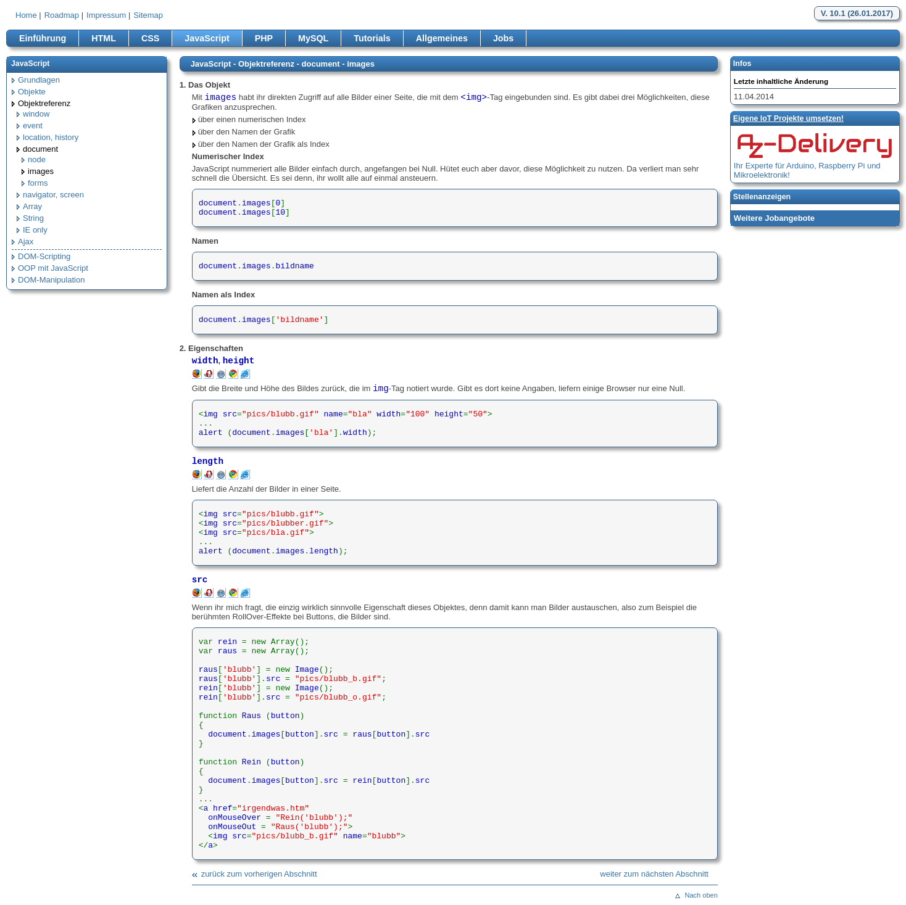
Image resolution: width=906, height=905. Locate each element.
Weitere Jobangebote (774, 218)
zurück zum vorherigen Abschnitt (259, 873)
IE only (35, 229)
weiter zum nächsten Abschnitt (654, 873)
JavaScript (207, 38)
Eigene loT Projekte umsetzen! (788, 118)
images (41, 171)
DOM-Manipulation (51, 279)
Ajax (25, 241)
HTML (103, 38)
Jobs (503, 38)
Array (32, 206)
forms (38, 183)
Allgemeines (442, 38)
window (36, 113)
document (40, 149)
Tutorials (372, 38)
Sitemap (148, 15)
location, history (50, 137)
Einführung (42, 38)
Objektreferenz (44, 103)
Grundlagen (39, 80)
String (33, 218)
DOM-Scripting (44, 256)
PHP (264, 38)
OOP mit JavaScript (53, 268)
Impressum (106, 15)
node (37, 159)
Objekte (32, 91)
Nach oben (700, 895)
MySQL (313, 38)
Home (26, 15)
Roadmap (61, 15)
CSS (150, 38)
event (33, 125)
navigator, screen (53, 194)
